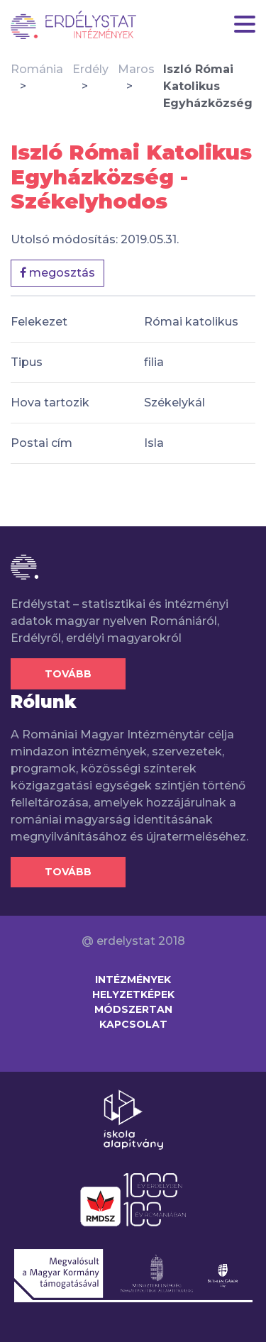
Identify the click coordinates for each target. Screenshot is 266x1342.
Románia (37, 69)
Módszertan (133, 1009)
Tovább (68, 673)
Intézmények (133, 979)
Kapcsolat (133, 1024)
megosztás (57, 272)
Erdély (90, 69)
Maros (136, 69)
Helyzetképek (133, 994)
